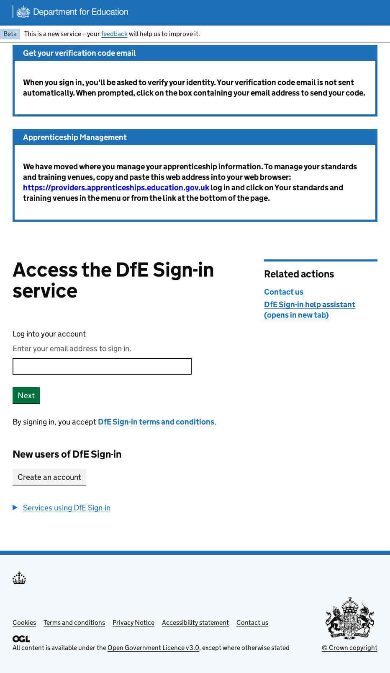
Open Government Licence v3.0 (153, 648)
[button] (61, 507)
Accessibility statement (195, 622)
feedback (114, 34)
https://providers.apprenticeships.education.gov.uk (116, 187)
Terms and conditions (74, 622)
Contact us (283, 292)
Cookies (24, 622)
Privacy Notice (133, 622)
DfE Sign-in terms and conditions (156, 422)
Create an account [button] (49, 477)
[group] (132, 507)
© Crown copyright (349, 648)
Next (26, 395)
